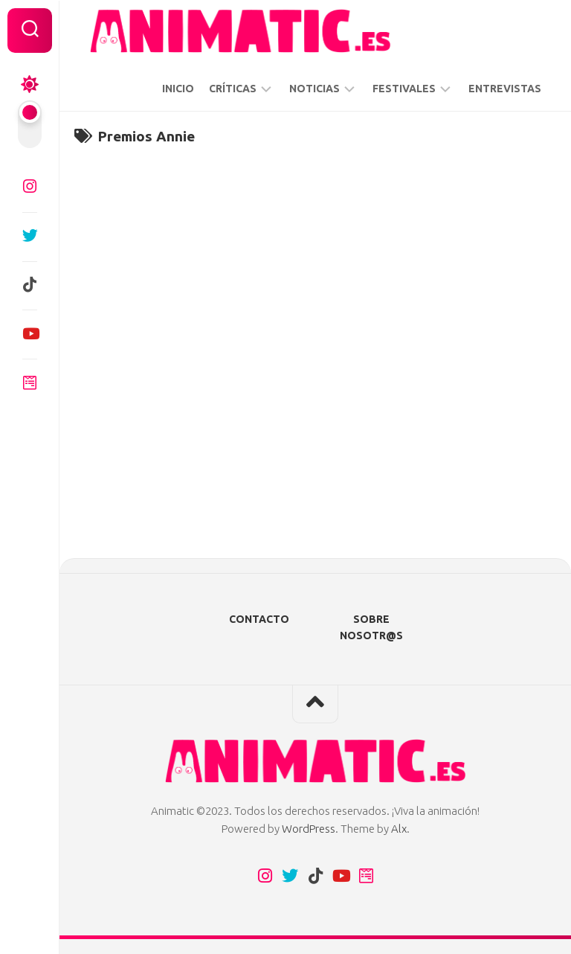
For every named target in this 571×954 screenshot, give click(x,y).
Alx (399, 828)
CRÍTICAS (233, 89)
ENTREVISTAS (504, 89)
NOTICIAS (314, 89)
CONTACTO (259, 619)
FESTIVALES (404, 89)
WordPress (308, 828)
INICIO (178, 89)
